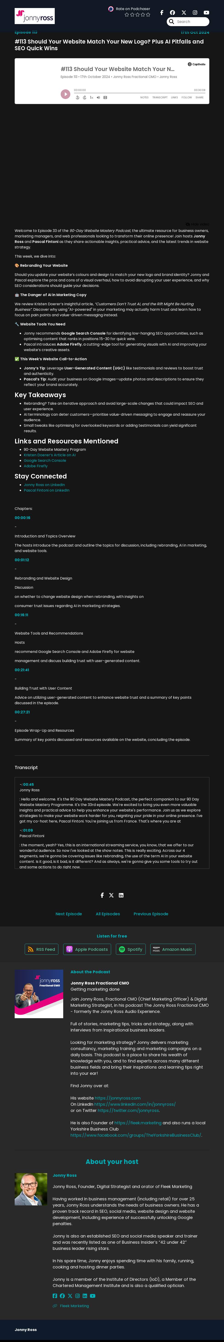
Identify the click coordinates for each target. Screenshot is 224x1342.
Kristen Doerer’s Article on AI (50, 455)
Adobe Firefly (36, 466)
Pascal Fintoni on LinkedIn (46, 490)
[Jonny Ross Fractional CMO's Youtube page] (203, 13)
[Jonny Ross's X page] (66, 1298)
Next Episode (69, 914)
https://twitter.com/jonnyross (128, 1113)
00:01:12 (22, 560)
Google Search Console (45, 460)
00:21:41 (22, 670)
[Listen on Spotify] (131, 951)
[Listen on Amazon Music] (174, 951)
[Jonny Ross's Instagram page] (72, 1298)
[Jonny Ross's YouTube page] (83, 1298)
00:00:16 (22, 517)
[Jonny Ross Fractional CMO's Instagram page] (192, 13)
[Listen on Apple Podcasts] (86, 951)
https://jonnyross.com (118, 1100)
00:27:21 (22, 712)
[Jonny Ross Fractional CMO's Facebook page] (162, 13)
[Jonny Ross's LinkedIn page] (77, 1298)
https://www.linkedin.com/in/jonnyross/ (135, 1106)
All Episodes (108, 914)
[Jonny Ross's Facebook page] (55, 1298)
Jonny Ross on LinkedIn (44, 484)
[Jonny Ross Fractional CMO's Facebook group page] (169, 13)
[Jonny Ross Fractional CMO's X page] (181, 13)
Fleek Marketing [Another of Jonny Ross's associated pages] (71, 1308)
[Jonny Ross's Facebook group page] (60, 1298)
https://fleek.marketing (138, 1125)
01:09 (28, 830)
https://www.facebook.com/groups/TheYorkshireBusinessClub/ (136, 1137)
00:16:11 (21, 615)
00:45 (28, 784)
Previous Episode (151, 914)
